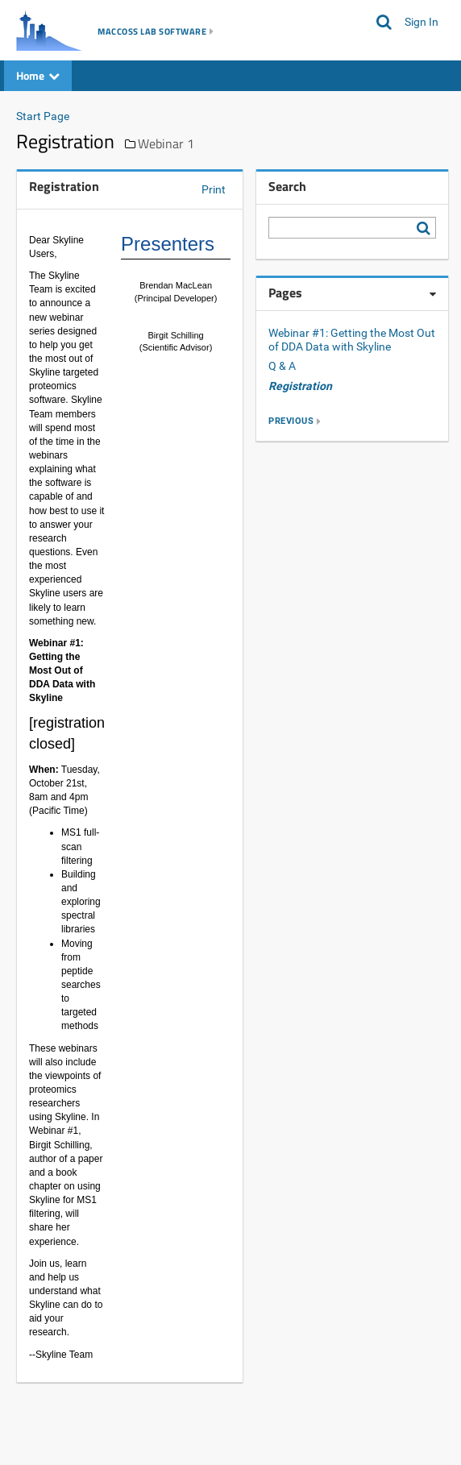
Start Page (42, 116)
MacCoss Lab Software (152, 31)
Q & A (282, 365)
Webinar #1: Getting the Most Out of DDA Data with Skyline (351, 339)
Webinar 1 (166, 143)
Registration (300, 386)
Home (38, 75)
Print (213, 189)
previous (291, 421)
